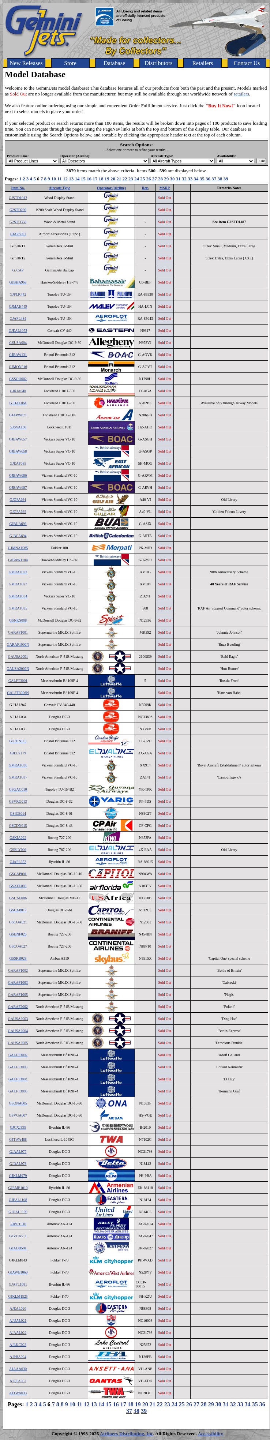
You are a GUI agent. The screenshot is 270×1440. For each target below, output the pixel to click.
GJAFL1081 (18, 1284)
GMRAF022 (18, 572)
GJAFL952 (18, 862)
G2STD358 (18, 222)
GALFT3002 (17, 1055)
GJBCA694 (18, 536)
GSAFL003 (18, 886)
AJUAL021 (18, 1321)
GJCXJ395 (18, 1127)
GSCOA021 (18, 922)
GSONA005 (18, 1103)
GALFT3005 (17, 1091)
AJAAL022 (18, 1333)
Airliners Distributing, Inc (126, 1433)
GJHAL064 (18, 403)
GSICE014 (18, 813)
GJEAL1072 (18, 331)
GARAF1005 (18, 995)
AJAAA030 (18, 1369)
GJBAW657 (18, 439)
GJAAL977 (18, 1152)
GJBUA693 (17, 524)
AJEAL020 (18, 1308)
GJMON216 (18, 367)
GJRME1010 (18, 1188)
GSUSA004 (18, 343)
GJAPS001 (18, 234)
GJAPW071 (18, 415)
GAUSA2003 (18, 1019)
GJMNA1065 (18, 548)
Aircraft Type (59, 188)
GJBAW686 (18, 475)
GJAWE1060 (17, 1272)
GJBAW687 (18, 487)
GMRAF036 (18, 765)
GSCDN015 (18, 826)
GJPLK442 (18, 294)
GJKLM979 (18, 1176)
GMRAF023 (18, 584)
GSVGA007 (18, 1115)
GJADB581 (17, 1248)
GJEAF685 (18, 463)
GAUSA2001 (18, 657)
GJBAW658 (18, 451)
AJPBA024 (18, 1357)
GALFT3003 (17, 1067)
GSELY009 (18, 850)
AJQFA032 (18, 1381)
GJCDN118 (18, 741)
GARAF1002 (18, 970)
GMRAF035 (18, 608)
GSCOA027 (18, 946)
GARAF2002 (18, 1007)
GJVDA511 (17, 1236)
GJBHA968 (17, 282)
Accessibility (210, 1433)
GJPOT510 (18, 1224)
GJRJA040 (18, 391)
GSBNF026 (17, 934)
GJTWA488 (18, 1139)
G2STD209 (18, 210)
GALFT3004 (17, 1079)
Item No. (18, 188)
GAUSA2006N (18, 669)
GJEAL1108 (18, 1200)
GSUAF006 (18, 898)
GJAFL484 (18, 318)
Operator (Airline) (111, 188)
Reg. (145, 188)
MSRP (165, 188)
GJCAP (18, 270)
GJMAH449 (18, 306)
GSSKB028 (17, 958)
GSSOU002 (18, 379)
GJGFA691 (18, 500)
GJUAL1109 (17, 1212)
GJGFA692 (18, 512)
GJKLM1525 (17, 1296)
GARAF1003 (18, 982)
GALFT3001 (17, 681)
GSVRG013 (18, 801)
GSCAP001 (17, 874)
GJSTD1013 (18, 198)
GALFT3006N (18, 693)
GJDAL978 (18, 1164)
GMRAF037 (18, 777)
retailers (241, 94)
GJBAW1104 (17, 560)
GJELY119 (18, 753)
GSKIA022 (18, 838)
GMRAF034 (18, 596)
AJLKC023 (18, 1345)
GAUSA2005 (18, 1043)
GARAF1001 (18, 632)
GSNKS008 (18, 620)
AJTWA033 (18, 1393)
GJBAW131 (18, 355)
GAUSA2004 (18, 1031)
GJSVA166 (18, 427)
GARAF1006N (18, 644)
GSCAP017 (17, 910)
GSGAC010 (18, 789)
